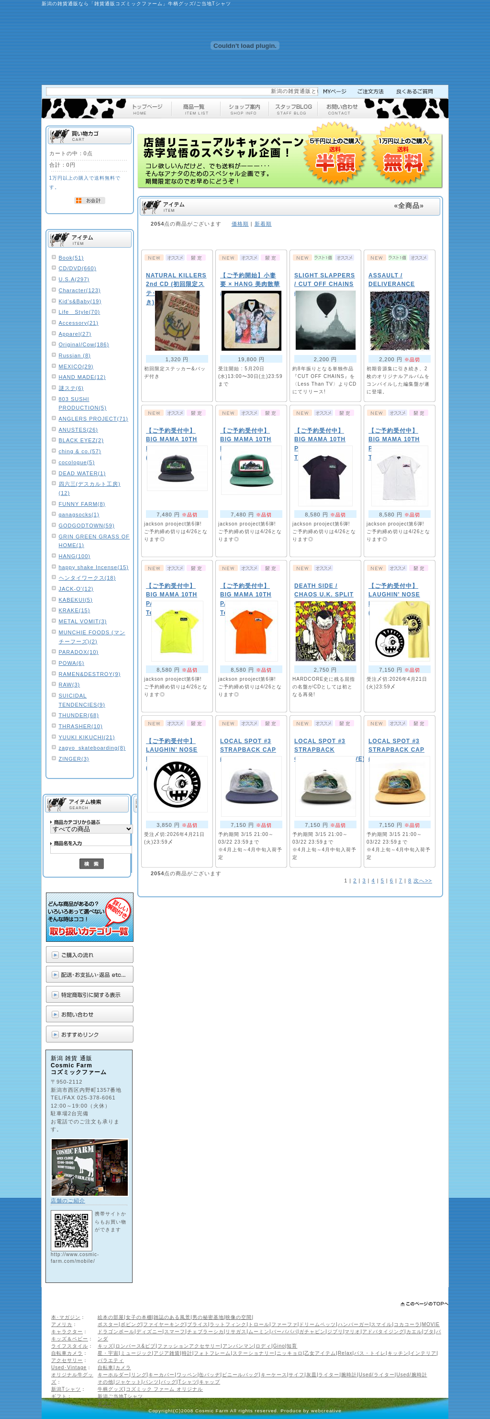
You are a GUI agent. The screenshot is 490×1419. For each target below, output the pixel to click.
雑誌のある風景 (172, 1317)
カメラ (123, 1367)
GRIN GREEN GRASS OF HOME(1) (94, 541)
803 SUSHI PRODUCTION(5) (83, 403)
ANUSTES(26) (79, 430)
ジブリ (335, 1331)
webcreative (326, 1410)
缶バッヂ (209, 1374)
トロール (258, 1324)
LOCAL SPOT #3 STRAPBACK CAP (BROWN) (396, 750)
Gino (279, 1346)
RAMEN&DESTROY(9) (90, 674)
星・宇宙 (108, 1353)
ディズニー (149, 1331)
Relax (345, 1353)
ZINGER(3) (74, 759)
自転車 (105, 1367)
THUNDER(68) (79, 715)
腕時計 (349, 1374)
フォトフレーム (212, 1353)
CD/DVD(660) (78, 268)
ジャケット (128, 1382)
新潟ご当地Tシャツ (120, 1396)
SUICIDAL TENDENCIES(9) (82, 700)
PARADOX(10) (79, 652)
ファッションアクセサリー (189, 1346)
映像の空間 (238, 1317)
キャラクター (67, 1331)
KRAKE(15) (74, 610)
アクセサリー (67, 1360)
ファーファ (284, 1324)
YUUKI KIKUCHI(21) (87, 737)
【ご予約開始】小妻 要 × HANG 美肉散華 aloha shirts (250, 284)
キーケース (274, 1374)
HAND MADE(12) (82, 377)
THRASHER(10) (81, 726)
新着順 (263, 224)
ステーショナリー (254, 1353)
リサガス (235, 1331)
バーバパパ (284, 1331)
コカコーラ (407, 1324)
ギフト (59, 1396)
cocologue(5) (77, 462)
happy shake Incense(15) (94, 567)
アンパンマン (238, 1346)
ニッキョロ (290, 1353)
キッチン (398, 1353)
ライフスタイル (69, 1346)
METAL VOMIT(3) (83, 621)
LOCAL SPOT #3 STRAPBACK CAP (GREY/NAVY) (248, 750)
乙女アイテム (320, 1353)
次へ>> (422, 880)
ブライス (197, 1324)
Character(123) (80, 290)
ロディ (263, 1346)
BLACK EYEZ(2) (81, 440)
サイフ (296, 1374)
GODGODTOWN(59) (87, 525)
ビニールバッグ (240, 1374)
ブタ (428, 1331)
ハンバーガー (353, 1324)
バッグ (169, 1382)
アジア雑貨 (167, 1353)
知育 (292, 1346)
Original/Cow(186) (84, 344)
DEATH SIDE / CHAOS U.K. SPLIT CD (324, 595)
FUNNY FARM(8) (82, 504)
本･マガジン (65, 1317)
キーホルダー (113, 1374)
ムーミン (258, 1331)
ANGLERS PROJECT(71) (94, 419)
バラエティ (111, 1360)
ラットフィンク (228, 1324)
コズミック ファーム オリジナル (164, 1389)
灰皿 (311, 1374)
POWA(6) (72, 663)
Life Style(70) (79, 312)
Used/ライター (377, 1374)
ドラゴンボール (116, 1331)
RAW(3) (69, 684)
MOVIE (431, 1324)
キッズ (105, 1346)
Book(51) (71, 258)
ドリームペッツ (317, 1324)
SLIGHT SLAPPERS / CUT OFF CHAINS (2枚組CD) (324, 284)
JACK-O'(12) (76, 589)
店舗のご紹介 (68, 1200)
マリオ (352, 1331)
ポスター (108, 1324)
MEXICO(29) (76, 366)
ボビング (131, 1324)
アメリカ (61, 1324)
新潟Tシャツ (66, 1389)
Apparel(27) (75, 334)
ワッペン (187, 1374)
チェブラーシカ (205, 1331)
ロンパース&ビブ (135, 1346)
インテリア (423, 1353)
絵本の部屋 (111, 1317)
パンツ (151, 1382)
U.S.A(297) (74, 279)
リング (139, 1374)
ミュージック (136, 1353)
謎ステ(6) (71, 388)
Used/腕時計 (411, 1374)
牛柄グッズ (111, 1389)
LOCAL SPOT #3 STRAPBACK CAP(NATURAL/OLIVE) (329, 750)
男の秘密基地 (208, 1317)
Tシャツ (187, 1382)
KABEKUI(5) (76, 600)
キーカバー (161, 1374)
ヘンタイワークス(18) (87, 578)
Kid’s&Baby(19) (80, 301)
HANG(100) (74, 556)
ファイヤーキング (164, 1324)
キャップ (209, 1382)
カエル (414, 1331)
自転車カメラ (67, 1353)
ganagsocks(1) (79, 514)
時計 (187, 1353)
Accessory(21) (79, 323)
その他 (105, 1382)
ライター (328, 1374)
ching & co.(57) (80, 451)
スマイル (381, 1324)
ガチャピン (312, 1331)
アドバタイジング (383, 1331)
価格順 (240, 224)
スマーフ (174, 1331)
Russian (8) (75, 355)
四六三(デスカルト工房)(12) (90, 488)
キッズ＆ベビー (69, 1338)
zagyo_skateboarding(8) (92, 748)
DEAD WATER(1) (82, 473)
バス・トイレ (370, 1353)
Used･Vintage (69, 1367)
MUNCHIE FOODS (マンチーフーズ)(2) (92, 636)
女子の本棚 (139, 1317)
